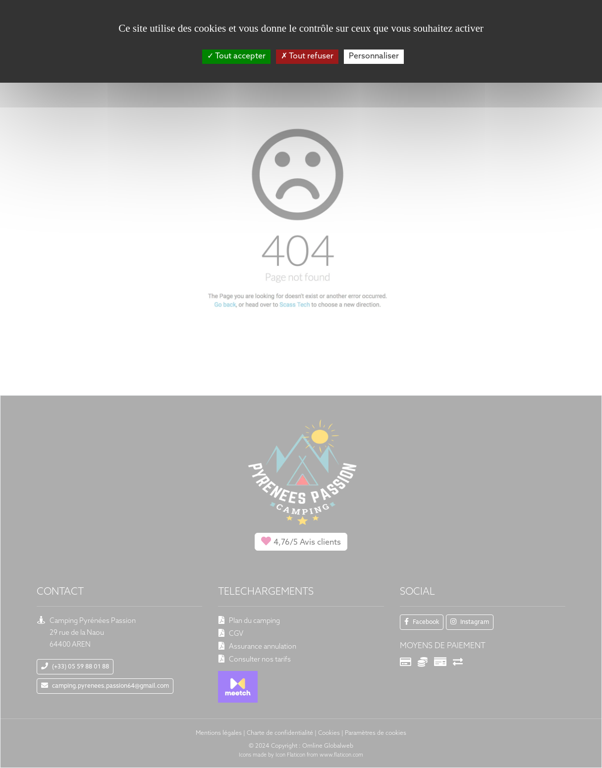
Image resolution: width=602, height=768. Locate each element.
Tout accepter (236, 56)
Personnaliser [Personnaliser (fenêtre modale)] (374, 56)
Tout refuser (307, 56)
